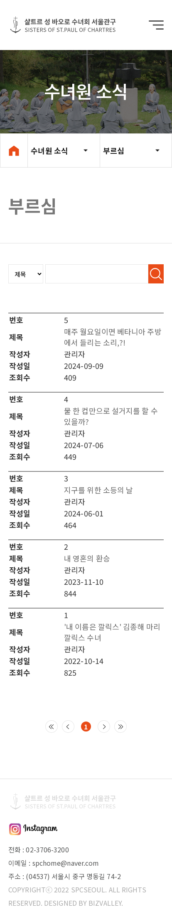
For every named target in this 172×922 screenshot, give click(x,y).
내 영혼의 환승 (87, 558)
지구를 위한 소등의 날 (98, 489)
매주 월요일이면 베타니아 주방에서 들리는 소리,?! (113, 337)
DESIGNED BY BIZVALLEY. (83, 903)
